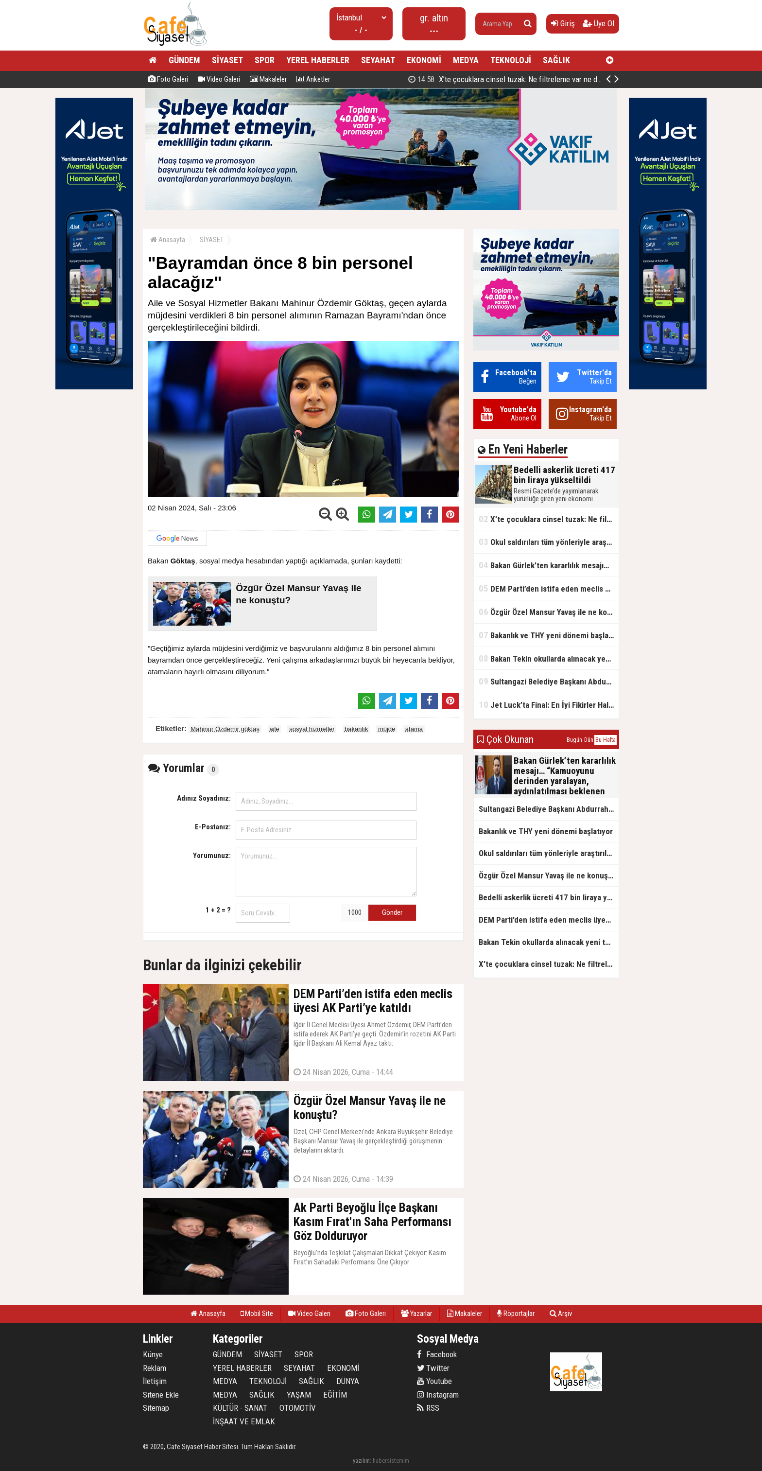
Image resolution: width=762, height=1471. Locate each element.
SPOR (265, 60)
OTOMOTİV (297, 1408)
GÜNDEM (184, 60)
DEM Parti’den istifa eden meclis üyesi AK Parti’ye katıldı (549, 588)
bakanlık (356, 729)
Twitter (433, 1368)
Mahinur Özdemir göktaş (225, 729)
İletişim (155, 1381)
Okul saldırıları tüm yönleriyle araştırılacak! (549, 541)
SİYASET (227, 60)
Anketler (313, 79)
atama (414, 729)
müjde (386, 729)
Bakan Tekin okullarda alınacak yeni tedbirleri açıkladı (549, 658)
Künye (153, 1354)
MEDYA (466, 60)
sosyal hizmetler (311, 729)
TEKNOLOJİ (510, 60)
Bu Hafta (605, 739)
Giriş (563, 23)
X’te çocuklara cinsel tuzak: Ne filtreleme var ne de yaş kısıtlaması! (549, 519)
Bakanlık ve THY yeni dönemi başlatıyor (549, 635)
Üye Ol (598, 23)
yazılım (361, 1460)
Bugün (574, 739)
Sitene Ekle (161, 1395)
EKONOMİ (424, 60)
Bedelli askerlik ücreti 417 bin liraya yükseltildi (513, 79)
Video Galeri (219, 79)
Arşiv (561, 1313)
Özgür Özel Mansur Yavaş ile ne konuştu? (549, 611)
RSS (428, 1408)
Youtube (434, 1381)
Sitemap (156, 1408)
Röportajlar (516, 1313)
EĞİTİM (335, 1395)
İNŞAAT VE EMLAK (244, 1421)
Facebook (437, 1354)
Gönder (392, 912)
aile (274, 729)
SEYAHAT (378, 60)
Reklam (154, 1368)
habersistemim (391, 1460)
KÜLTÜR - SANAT (240, 1408)
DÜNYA (347, 1381)
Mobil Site (257, 1313)
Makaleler (268, 79)
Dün (588, 739)
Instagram (438, 1395)
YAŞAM (299, 1395)
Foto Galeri (168, 79)
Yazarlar (416, 1313)
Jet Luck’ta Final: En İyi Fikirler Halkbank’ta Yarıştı (549, 704)
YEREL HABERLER (317, 60)
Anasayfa (167, 239)
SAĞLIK (556, 60)
